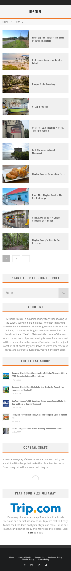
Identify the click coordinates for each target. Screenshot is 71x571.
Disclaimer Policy (55, 557)
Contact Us (39, 557)
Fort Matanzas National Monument (43, 151)
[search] (63, 293)
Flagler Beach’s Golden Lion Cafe (48, 174)
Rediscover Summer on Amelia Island (47, 61)
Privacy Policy (43, 559)
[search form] (30, 293)
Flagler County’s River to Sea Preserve (46, 241)
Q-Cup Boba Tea (40, 106)
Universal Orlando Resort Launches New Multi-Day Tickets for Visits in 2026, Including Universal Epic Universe (39, 375)
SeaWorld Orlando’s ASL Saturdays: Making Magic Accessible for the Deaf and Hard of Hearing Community (39, 402)
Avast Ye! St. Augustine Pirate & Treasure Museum (48, 129)
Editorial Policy (28, 559)
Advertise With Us (24, 557)
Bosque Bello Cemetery (43, 84)
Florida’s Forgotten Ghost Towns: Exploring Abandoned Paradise (37, 428)
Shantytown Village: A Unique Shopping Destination (46, 219)
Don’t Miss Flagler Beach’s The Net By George (47, 196)
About (11, 557)
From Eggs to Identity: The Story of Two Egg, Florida (48, 39)
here (31, 532)
